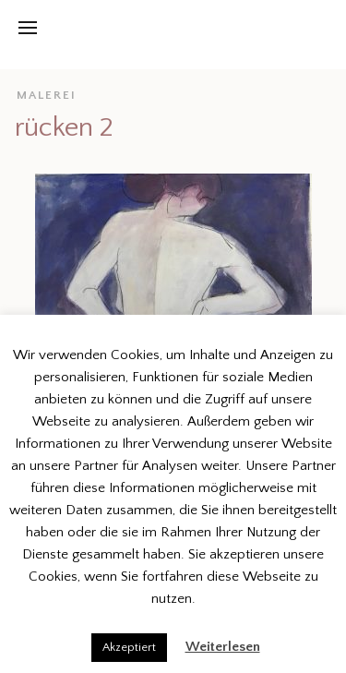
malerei (47, 95)
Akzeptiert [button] (129, 647)
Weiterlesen (222, 647)
